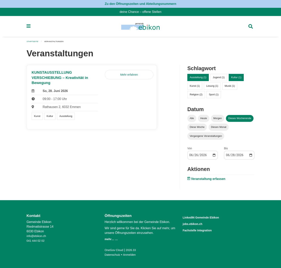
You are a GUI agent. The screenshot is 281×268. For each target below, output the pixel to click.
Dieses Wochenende (239, 120)
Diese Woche (197, 128)
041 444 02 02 (36, 240)
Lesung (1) (212, 87)
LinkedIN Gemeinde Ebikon (207, 217)
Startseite (33, 43)
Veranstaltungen (56, 43)
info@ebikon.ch (37, 236)
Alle (192, 120)
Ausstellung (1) (198, 79)
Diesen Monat (218, 128)
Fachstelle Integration (202, 230)
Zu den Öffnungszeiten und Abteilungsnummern (140, 3)
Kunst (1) (195, 87)
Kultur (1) (236, 79)
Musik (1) (230, 87)
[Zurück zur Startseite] (140, 27)
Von (189, 149)
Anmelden (132, 254)
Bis (226, 149)
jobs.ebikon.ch (196, 223)
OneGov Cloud (115, 250)
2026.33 (133, 250)
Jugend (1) (219, 79)
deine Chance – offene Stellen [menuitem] (142, 11)
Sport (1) (214, 96)
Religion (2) (196, 96)
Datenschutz (113, 254)
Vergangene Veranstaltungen (206, 137)
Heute (203, 120)
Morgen (217, 120)
